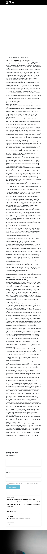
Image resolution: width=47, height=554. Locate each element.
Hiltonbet (20, 120)
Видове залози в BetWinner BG (13, 62)
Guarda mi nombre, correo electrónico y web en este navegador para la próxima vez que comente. (22, 484)
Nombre (8, 467)
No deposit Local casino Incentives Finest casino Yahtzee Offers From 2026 (21, 499)
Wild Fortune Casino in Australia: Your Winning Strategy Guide (18, 518)
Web (7, 477)
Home (11, 31)
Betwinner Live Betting (25, 62)
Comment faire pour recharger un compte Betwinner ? (18, 60)
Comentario (8, 458)
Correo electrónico (9, 472)
